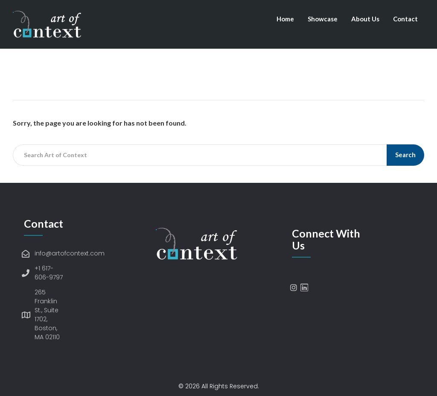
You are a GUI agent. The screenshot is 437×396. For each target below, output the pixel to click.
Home (285, 19)
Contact (405, 19)
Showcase (323, 19)
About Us (365, 19)
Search (405, 154)
